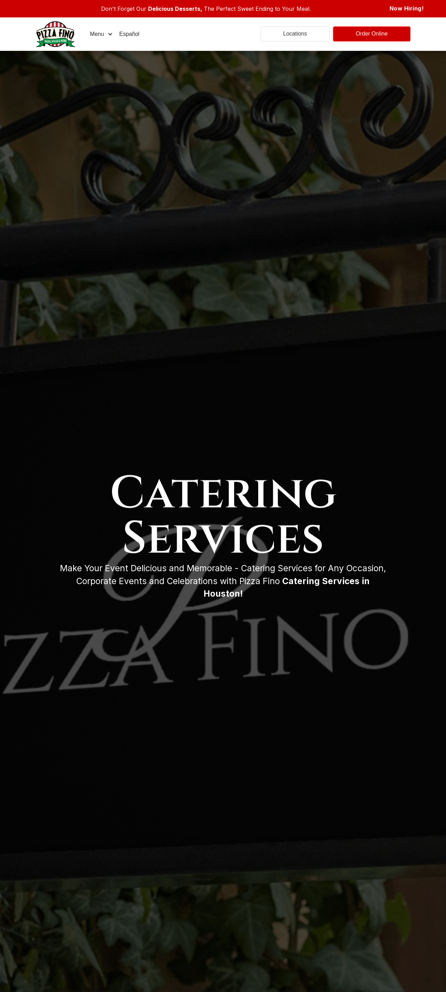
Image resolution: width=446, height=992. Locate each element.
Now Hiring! (407, 8)
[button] (101, 34)
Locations (295, 34)
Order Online (372, 34)
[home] (61, 34)
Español (129, 34)
